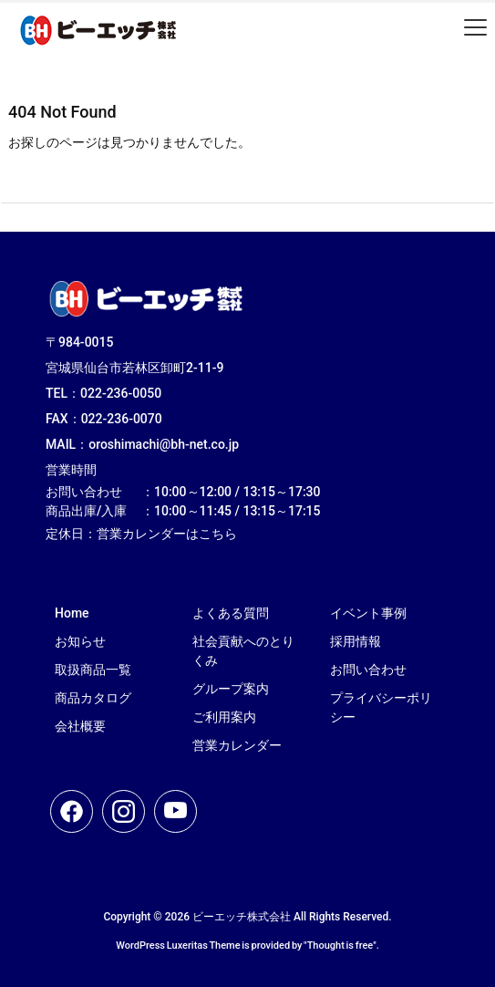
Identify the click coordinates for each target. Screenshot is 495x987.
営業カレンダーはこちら (167, 533)
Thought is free (340, 945)
